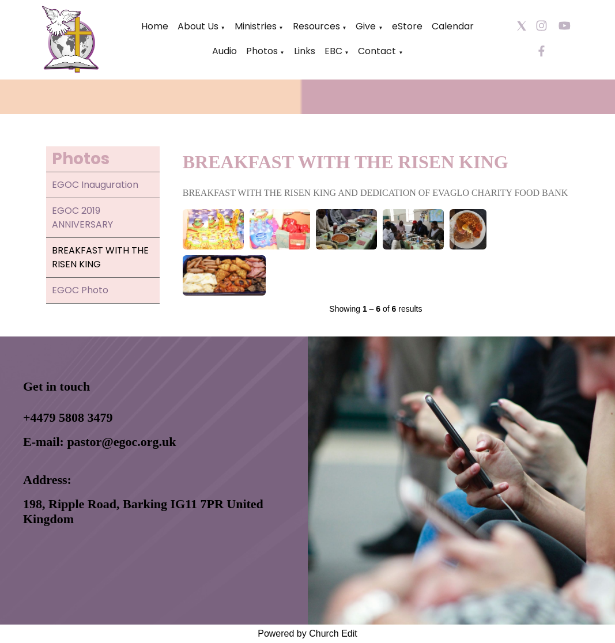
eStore (407, 26)
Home (154, 26)
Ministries (256, 26)
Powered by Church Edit (307, 633)
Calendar (453, 26)
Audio (224, 51)
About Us (198, 26)
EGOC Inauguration (95, 184)
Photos (262, 51)
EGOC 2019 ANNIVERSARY (82, 217)
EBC (333, 51)
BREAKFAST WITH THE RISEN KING (100, 257)
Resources (316, 26)
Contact (377, 51)
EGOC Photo (80, 290)
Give (366, 26)
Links (304, 51)
